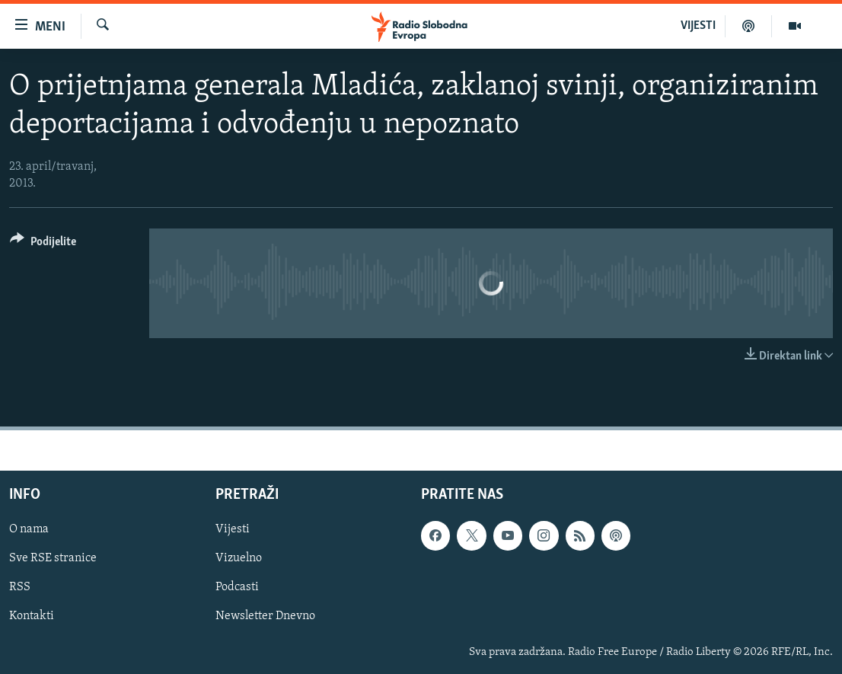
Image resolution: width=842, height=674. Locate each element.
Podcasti (237, 588)
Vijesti (232, 530)
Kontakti (31, 617)
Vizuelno (238, 559)
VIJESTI (698, 26)
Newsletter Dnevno (265, 617)
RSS (19, 588)
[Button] (43, 244)
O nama (29, 530)
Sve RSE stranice (53, 559)
